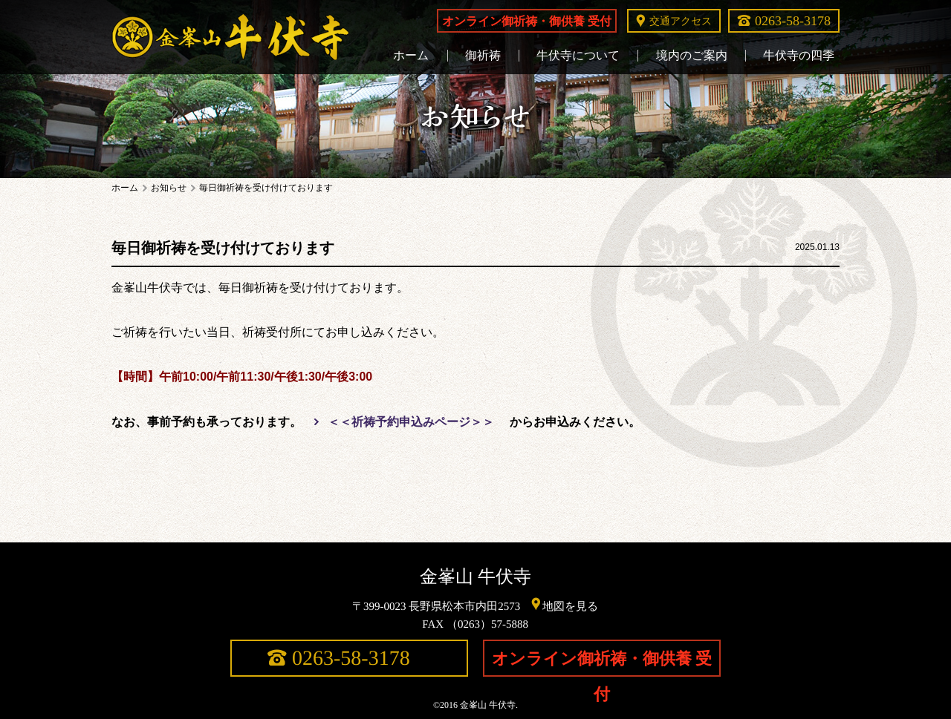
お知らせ (168, 188)
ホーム (124, 188)
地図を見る (571, 605)
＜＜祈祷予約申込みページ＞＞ (411, 422)
